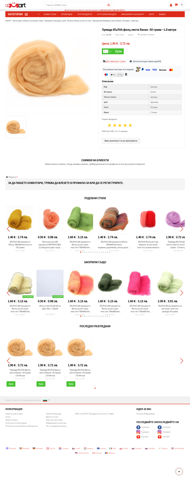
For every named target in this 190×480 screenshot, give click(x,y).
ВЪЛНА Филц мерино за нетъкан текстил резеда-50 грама (170, 308)
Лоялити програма (53, 414)
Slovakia (136, 448)
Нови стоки (50, 14)
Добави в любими (146, 35)
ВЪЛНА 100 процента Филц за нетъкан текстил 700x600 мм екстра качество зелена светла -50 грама (80, 244)
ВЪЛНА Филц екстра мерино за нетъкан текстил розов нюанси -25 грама (148, 244)
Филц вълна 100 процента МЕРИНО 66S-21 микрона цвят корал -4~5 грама (49, 244)
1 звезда (109, 125)
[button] (80, 252)
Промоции (66, 14)
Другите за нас (52, 417)
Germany (38, 448)
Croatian (64, 448)
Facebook (142, 427)
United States (82, 453)
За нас (8, 417)
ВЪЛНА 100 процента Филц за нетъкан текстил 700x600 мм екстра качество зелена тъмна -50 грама (110, 308)
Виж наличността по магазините (121, 140)
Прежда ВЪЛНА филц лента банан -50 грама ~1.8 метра (20, 372)
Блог (151, 14)
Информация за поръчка (56, 423)
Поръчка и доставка (54, 420)
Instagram (142, 432)
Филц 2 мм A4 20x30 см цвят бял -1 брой (50, 307)
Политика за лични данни (16, 423)
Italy (112, 448)
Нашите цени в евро (14, 414)
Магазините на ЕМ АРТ (132, 14)
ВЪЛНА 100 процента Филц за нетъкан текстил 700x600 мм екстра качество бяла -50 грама (20, 308)
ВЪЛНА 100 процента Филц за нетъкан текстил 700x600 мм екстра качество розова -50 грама (140, 308)
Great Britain (177, 448)
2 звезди (114, 125)
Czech (76, 448)
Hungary (88, 448)
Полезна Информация (145, 414)
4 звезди (125, 125)
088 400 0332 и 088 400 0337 (112, 10)
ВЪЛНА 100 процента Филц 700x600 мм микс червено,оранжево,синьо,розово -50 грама (114, 244)
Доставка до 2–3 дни (116, 61)
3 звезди (120, 125)
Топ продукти (84, 14)
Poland (124, 448)
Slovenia (150, 448)
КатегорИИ (18, 14)
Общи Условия (11, 420)
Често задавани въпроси (56, 426)
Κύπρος (163, 448)
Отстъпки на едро (106, 14)
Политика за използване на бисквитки (21, 426)
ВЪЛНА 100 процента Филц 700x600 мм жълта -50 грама (20, 244)
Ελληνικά (11, 448)
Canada (97, 453)
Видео (162, 14)
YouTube (142, 437)
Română (24, 448)
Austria (51, 448)
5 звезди (130, 125)
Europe (101, 448)
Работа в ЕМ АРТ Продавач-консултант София (94, 414)
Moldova (110, 453)
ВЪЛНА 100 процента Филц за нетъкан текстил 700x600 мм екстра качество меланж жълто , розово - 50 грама (80, 308)
